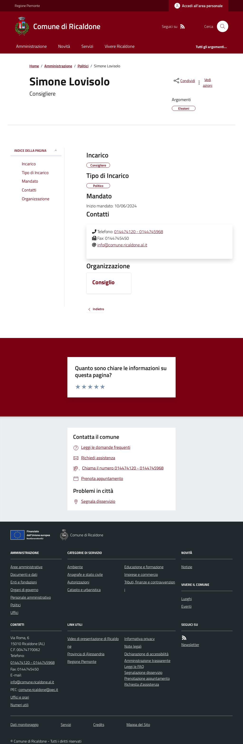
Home (34, 66)
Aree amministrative (26, 567)
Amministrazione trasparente (147, 660)
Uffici (14, 612)
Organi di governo (24, 589)
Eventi (186, 606)
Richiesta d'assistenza (141, 684)
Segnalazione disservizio (143, 672)
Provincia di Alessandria (85, 654)
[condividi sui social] (184, 80)
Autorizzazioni (78, 582)
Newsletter (190, 644)
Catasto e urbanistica (84, 589)
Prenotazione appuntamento (147, 678)
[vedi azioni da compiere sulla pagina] (205, 82)
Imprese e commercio (141, 574)
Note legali (132, 646)
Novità (64, 46)
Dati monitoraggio (24, 724)
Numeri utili (19, 705)
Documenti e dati (23, 574)
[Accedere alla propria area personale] (198, 5)
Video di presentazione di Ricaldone (93, 642)
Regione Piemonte (27, 5)
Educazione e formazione (144, 567)
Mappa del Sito (138, 724)
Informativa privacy (139, 638)
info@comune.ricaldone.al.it (122, 245)
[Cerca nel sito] (220, 26)
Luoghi (186, 599)
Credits (98, 724)
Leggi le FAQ (134, 666)
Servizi (87, 46)
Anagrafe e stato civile (85, 574)
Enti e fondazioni (23, 582)
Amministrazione (31, 46)
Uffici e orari (19, 697)
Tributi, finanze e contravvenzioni (149, 585)
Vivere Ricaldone (120, 46)
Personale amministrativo (30, 597)
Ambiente (75, 567)
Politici (83, 66)
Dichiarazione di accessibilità (146, 654)
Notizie (186, 567)
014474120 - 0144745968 (138, 231)
